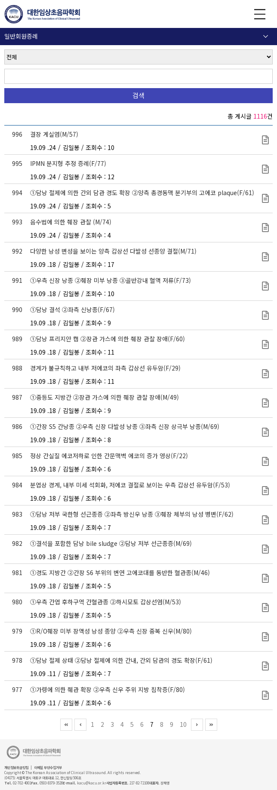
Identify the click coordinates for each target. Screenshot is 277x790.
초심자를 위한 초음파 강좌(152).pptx (265, 169)
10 (183, 724)
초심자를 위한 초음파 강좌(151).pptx (265, 198)
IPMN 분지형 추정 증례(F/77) (68, 163)
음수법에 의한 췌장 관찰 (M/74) (70, 221)
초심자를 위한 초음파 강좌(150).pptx (265, 227)
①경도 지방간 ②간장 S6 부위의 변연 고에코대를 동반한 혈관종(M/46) (120, 572)
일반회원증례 (21, 36)
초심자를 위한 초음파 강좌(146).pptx (265, 344)
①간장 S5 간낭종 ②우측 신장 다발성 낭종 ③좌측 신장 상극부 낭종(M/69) (124, 426)
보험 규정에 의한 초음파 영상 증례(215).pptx (265, 549)
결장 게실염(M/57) (54, 134)
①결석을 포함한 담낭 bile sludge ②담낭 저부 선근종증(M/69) (111, 543)
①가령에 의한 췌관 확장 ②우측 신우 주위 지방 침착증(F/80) (107, 689)
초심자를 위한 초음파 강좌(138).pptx (265, 432)
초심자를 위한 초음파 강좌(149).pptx (265, 256)
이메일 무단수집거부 (48, 767)
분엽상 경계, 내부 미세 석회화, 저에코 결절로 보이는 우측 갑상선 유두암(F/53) (130, 485)
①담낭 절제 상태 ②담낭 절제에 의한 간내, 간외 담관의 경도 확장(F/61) (121, 660)
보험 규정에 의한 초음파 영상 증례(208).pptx (265, 636)
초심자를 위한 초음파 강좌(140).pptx (265, 373)
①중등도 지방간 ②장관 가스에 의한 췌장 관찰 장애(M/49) (104, 397)
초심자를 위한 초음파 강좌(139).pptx (265, 403)
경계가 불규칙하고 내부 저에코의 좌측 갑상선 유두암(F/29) (105, 368)
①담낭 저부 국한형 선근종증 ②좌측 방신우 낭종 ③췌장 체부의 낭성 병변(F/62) (132, 514)
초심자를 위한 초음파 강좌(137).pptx (265, 461)
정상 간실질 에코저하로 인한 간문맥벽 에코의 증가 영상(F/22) (109, 455)
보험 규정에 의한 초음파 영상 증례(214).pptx (265, 578)
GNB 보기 (260, 14)
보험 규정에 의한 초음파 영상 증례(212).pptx (265, 695)
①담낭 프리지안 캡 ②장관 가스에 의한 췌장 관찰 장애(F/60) (107, 338)
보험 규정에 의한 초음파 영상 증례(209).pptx (265, 607)
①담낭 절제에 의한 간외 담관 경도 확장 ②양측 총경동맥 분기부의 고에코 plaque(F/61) (142, 192)
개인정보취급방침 (16, 767)
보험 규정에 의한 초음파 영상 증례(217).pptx (265, 140)
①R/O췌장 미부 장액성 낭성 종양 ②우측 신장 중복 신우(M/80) (111, 631)
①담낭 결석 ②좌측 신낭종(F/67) (72, 309)
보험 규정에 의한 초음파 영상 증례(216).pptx (265, 519)
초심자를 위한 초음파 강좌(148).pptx (265, 286)
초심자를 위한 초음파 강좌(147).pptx (265, 315)
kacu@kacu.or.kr (91, 783)
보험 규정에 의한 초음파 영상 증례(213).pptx (265, 666)
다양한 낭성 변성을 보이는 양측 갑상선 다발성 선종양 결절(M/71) (113, 251)
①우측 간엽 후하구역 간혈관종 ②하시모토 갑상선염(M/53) (105, 601)
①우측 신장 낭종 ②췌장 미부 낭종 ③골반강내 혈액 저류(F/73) (110, 280)
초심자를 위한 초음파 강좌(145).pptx (265, 490)
